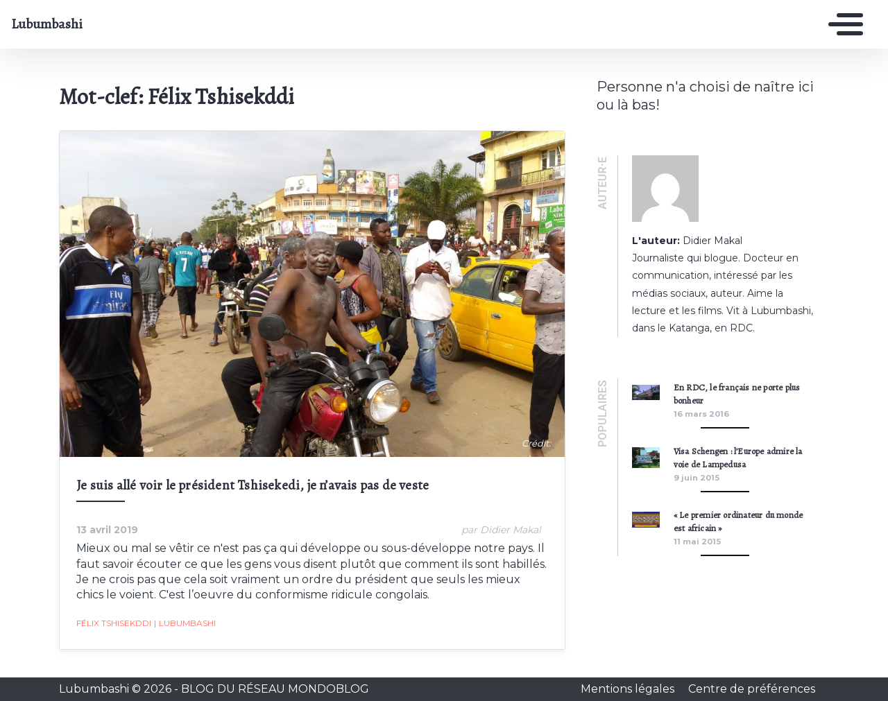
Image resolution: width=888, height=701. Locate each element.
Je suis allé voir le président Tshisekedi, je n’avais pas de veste (252, 485)
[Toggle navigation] (842, 24)
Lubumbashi (47, 24)
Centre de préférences (751, 688)
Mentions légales (629, 688)
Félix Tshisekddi (113, 623)
